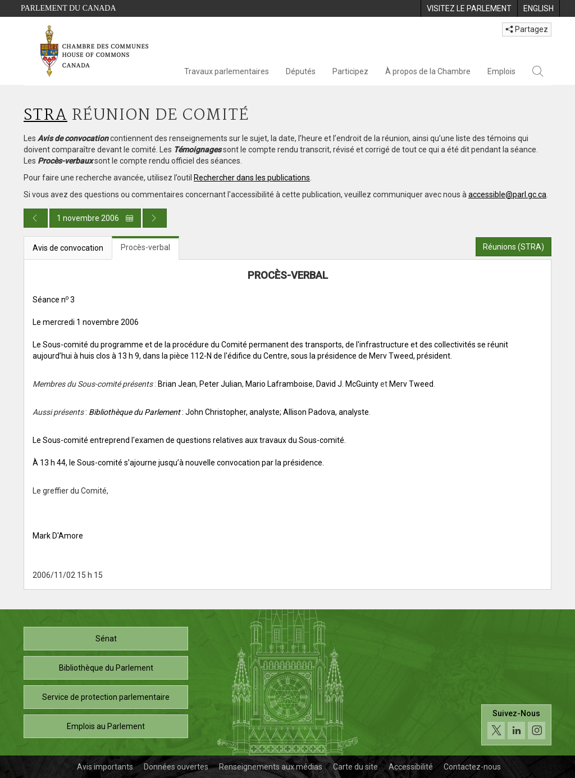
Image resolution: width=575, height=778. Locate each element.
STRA (45, 115)
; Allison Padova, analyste (324, 412)
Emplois (501, 71)
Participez (350, 71)
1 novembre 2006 (95, 218)
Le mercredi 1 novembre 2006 (86, 322)
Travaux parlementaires (226, 71)
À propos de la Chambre (428, 71)
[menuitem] (469, 8)
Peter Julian (220, 383)
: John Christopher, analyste (184, 412)
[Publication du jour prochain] (155, 218)
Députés (301, 71)
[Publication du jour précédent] (36, 218)
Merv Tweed (411, 383)
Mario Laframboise (279, 383)
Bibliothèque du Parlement (106, 667)
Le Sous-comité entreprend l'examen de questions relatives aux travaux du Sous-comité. (189, 440)
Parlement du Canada (68, 8)
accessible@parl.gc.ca (507, 194)
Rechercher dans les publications (252, 177)
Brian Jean (177, 383)
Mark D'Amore (58, 535)
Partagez (526, 29)
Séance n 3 (54, 299)
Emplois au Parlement (106, 726)
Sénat (106, 638)
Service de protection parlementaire (106, 697)
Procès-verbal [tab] (145, 247)
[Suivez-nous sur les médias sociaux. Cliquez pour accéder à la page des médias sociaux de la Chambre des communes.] (516, 724)
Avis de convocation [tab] (68, 247)
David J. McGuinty (347, 383)
